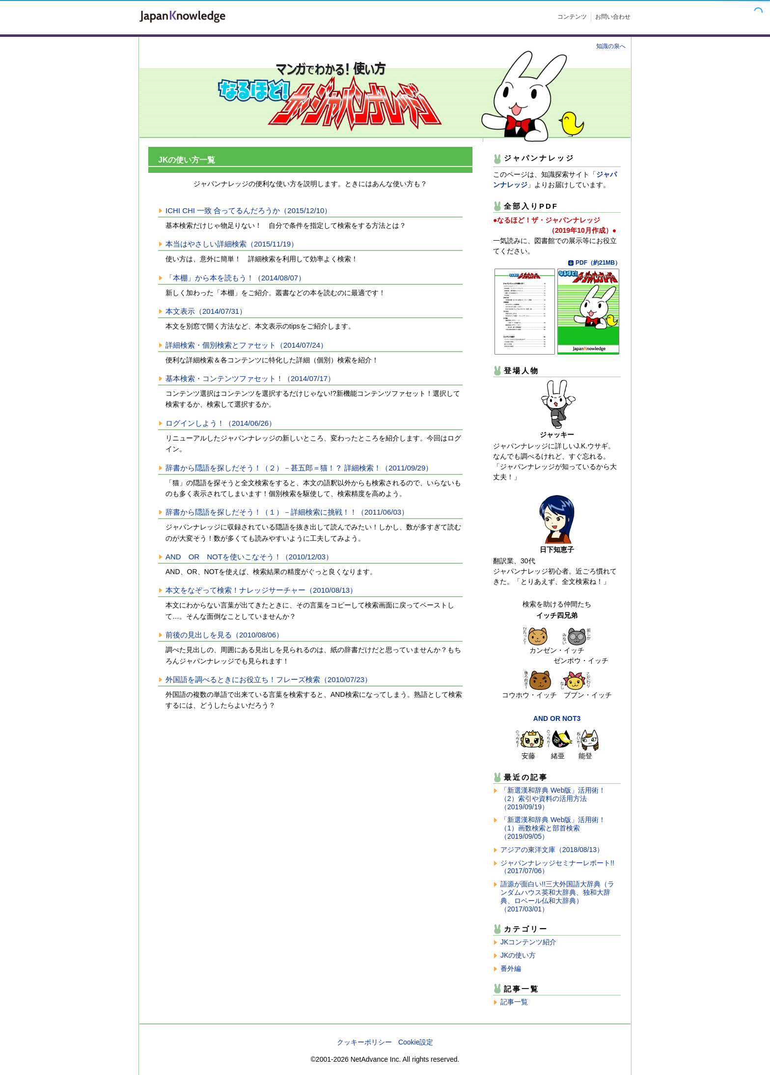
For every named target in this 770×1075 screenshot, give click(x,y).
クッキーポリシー (364, 1042)
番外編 (510, 968)
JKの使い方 (518, 955)
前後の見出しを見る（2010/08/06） (224, 635)
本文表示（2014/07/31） (206, 311)
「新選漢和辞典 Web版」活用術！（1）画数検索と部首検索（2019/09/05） (552, 828)
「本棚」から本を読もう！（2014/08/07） (235, 278)
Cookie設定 (416, 1042)
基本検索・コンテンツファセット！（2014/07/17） (250, 378)
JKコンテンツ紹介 (528, 942)
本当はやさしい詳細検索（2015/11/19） (231, 244)
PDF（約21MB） (598, 262)
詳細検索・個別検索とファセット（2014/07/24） (246, 345)
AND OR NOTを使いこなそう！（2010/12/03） (249, 556)
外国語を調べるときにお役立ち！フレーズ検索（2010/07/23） (268, 679)
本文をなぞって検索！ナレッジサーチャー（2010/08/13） (261, 590)
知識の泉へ (611, 46)
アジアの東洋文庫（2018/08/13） (552, 850)
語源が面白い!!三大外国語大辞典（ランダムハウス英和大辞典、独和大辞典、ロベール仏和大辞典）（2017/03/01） (557, 896)
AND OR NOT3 (556, 718)
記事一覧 (514, 1002)
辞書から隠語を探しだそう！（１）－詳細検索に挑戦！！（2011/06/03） (287, 512)
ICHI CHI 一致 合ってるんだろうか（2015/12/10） (248, 210)
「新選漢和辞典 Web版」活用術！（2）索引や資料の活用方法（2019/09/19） (552, 798)
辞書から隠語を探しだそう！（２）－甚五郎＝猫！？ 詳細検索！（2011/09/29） (299, 468)
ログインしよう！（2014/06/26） (220, 423)
